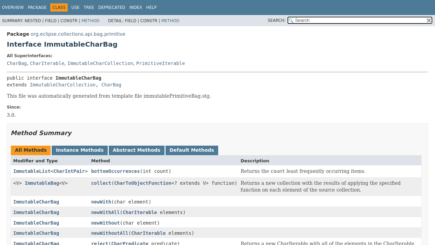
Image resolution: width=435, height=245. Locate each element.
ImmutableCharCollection (100, 63)
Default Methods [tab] (192, 150)
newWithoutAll (109, 233)
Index (135, 7)
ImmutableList (32, 171)
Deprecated (111, 7)
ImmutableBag (42, 183)
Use (75, 7)
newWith (101, 202)
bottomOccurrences (115, 171)
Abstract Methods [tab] (136, 150)
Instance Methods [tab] (79, 150)
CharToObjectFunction (143, 183)
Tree (89, 7)
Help (151, 7)
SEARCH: (277, 20)
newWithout (105, 223)
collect (101, 183)
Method (91, 20)
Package (37, 7)
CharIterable (47, 63)
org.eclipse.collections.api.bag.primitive (78, 34)
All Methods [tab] (31, 150)
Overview (13, 7)
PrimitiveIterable (160, 63)
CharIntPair (69, 171)
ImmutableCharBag (36, 202)
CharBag (17, 63)
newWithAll (105, 212)
